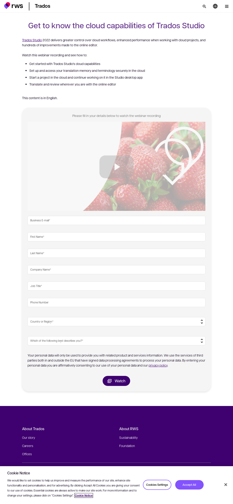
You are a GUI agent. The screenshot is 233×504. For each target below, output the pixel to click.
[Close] (226, 485)
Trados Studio (32, 40)
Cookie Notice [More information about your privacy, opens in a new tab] (84, 495)
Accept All (189, 485)
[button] (13, 6)
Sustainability (128, 437)
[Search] (204, 6)
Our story (28, 437)
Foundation (127, 446)
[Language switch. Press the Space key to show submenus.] (215, 6)
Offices (27, 454)
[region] (116, 485)
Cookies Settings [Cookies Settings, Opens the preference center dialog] (157, 485)
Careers (27, 446)
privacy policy (158, 365)
